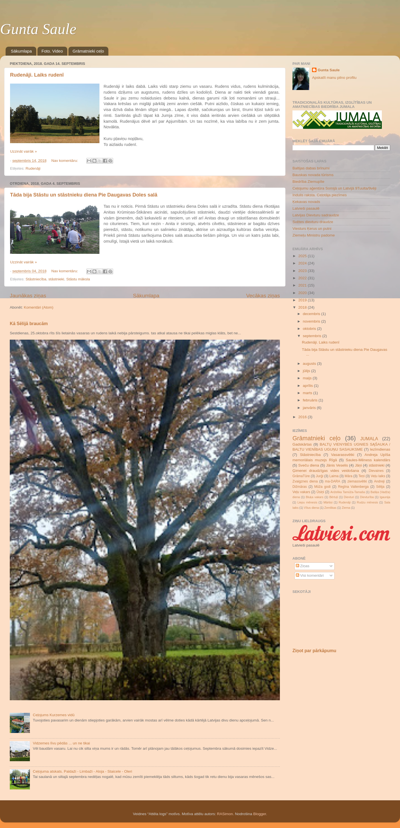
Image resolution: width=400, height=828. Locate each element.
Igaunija (385, 497)
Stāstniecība (36, 279)
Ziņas (302, 566)
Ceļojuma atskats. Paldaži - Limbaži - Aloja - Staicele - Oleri (82, 771)
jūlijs (307, 371)
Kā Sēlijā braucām (29, 323)
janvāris (310, 408)
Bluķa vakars (314, 497)
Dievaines (376, 471)
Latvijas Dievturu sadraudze (315, 215)
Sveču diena (308, 465)
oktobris (310, 329)
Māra (349, 476)
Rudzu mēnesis (367, 502)
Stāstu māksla (78, 279)
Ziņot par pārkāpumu (314, 650)
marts (308, 393)
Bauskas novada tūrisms (313, 175)
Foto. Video (52, 51)
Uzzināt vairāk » (23, 151)
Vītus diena (311, 507)
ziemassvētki (357, 481)
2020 (303, 293)
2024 (303, 263)
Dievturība (367, 497)
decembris (312, 314)
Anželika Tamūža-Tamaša (347, 492)
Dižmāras (299, 487)
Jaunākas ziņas (28, 296)
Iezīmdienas (380, 449)
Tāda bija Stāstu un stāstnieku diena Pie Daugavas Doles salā (83, 195)
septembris (312, 336)
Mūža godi (322, 487)
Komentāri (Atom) (38, 307)
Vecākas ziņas (263, 296)
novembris (312, 321)
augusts (310, 363)
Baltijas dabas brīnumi (311, 168)
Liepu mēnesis (307, 502)
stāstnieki (56, 279)
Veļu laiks (378, 476)
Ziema (346, 507)
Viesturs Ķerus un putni (311, 228)
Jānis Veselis (337, 465)
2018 (303, 307)
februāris (310, 400)
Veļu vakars (301, 492)
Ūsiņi (320, 492)
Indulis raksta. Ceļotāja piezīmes (319, 195)
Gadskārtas (302, 444)
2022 (303, 278)
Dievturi (349, 497)
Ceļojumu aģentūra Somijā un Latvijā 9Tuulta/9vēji (334, 188)
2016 (303, 417)
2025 (303, 256)
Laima (334, 476)
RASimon (225, 814)
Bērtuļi (333, 497)
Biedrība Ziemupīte (308, 181)
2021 (303, 285)
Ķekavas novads (306, 202)
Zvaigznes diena (305, 481)
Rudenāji (33, 168)
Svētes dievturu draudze (312, 222)
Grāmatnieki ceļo (88, 51)
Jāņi (358, 465)
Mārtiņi (327, 502)
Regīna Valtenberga (353, 487)
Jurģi (319, 476)
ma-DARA (332, 481)
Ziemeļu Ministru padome (313, 235)
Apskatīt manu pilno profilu (334, 77)
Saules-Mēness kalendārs (368, 460)
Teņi (361, 476)
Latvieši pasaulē (306, 208)
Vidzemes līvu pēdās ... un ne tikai (61, 743)
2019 (303, 300)
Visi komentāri (310, 575)
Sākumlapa (21, 51)
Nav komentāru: (65, 160)
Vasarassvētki (342, 455)
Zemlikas (330, 507)
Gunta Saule (38, 28)
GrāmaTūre (301, 476)
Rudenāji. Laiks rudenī (37, 75)
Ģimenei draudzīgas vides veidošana (325, 471)
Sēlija (380, 487)
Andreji (379, 481)
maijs (308, 378)
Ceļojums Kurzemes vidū (53, 715)
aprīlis (308, 386)
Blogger (259, 814)
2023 (303, 271)
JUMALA (369, 438)
